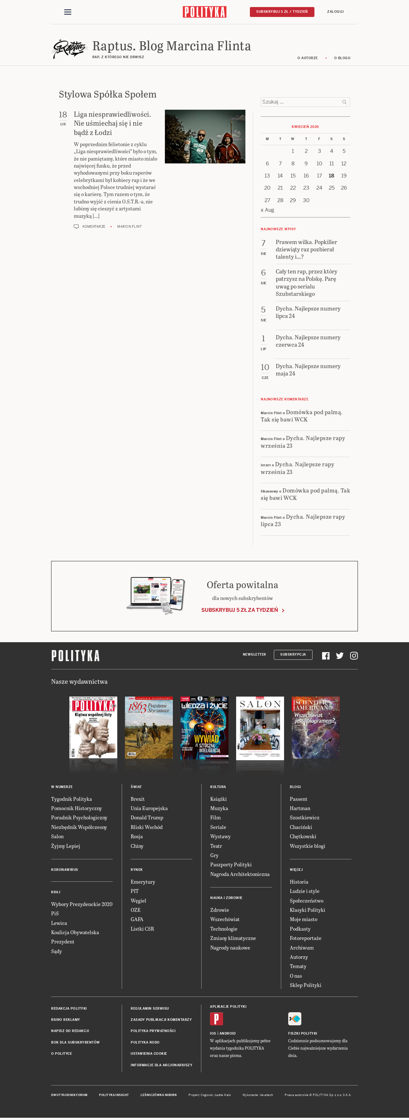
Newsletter (254, 655)
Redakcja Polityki (69, 1009)
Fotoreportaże (305, 938)
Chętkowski (303, 836)
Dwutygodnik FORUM (69, 1095)
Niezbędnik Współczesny (79, 827)
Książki (218, 799)
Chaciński (301, 827)
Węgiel (138, 900)
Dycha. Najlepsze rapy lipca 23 (303, 520)
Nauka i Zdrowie (226, 898)
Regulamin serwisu (150, 1009)
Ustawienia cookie (149, 1054)
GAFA (137, 919)
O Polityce (61, 1054)
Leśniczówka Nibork (159, 1095)
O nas (296, 976)
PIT (135, 891)
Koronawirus (64, 870)
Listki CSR (142, 929)
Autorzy (299, 957)
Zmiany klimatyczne (233, 938)
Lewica (59, 923)
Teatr (216, 846)
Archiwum (302, 947)
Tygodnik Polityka (71, 799)
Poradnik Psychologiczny (79, 818)
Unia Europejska (149, 808)
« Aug (267, 210)
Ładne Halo (223, 1095)
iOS (213, 1034)
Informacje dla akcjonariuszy (161, 1065)
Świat (136, 787)
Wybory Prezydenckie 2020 (81, 904)
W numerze (62, 787)
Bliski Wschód (147, 827)
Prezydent (62, 942)
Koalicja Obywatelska (75, 932)
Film (215, 818)
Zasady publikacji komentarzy (161, 1020)
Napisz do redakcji (70, 1031)
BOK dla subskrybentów (75, 1043)
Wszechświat (225, 919)
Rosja (137, 836)
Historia (299, 882)
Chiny (137, 846)
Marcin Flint (129, 227)
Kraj (55, 892)
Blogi (295, 787)
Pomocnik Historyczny (76, 808)
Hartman (300, 808)
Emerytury (143, 882)
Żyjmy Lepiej (65, 846)
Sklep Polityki (305, 985)
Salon (57, 836)
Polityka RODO (145, 1043)
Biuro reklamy (65, 1020)
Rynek (137, 870)
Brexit (138, 799)
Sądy (56, 951)
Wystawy (220, 836)
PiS (55, 914)
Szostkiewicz (305, 818)
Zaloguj (335, 12)
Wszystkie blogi (307, 846)
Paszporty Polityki (231, 865)
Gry (214, 855)
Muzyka (219, 808)
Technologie (223, 929)
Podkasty (300, 929)
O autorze (307, 58)
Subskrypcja (293, 655)
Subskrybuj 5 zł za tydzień (239, 610)
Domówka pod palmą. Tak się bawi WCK (302, 415)
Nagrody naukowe (230, 947)
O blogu (342, 58)
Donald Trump (147, 818)
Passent (298, 799)
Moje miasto (303, 919)
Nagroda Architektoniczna (240, 874)
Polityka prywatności (153, 1031)
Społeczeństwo (306, 900)
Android (228, 1034)
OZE (136, 910)
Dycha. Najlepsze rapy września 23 (303, 442)
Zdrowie (219, 910)
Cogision (207, 1095)
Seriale (218, 827)
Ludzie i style (305, 891)
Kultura (218, 787)
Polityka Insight (114, 1095)
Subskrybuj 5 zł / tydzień (282, 12)
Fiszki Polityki (302, 1034)
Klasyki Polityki (307, 910)
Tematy (298, 966)
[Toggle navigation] (68, 12)
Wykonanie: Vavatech (258, 1095)
